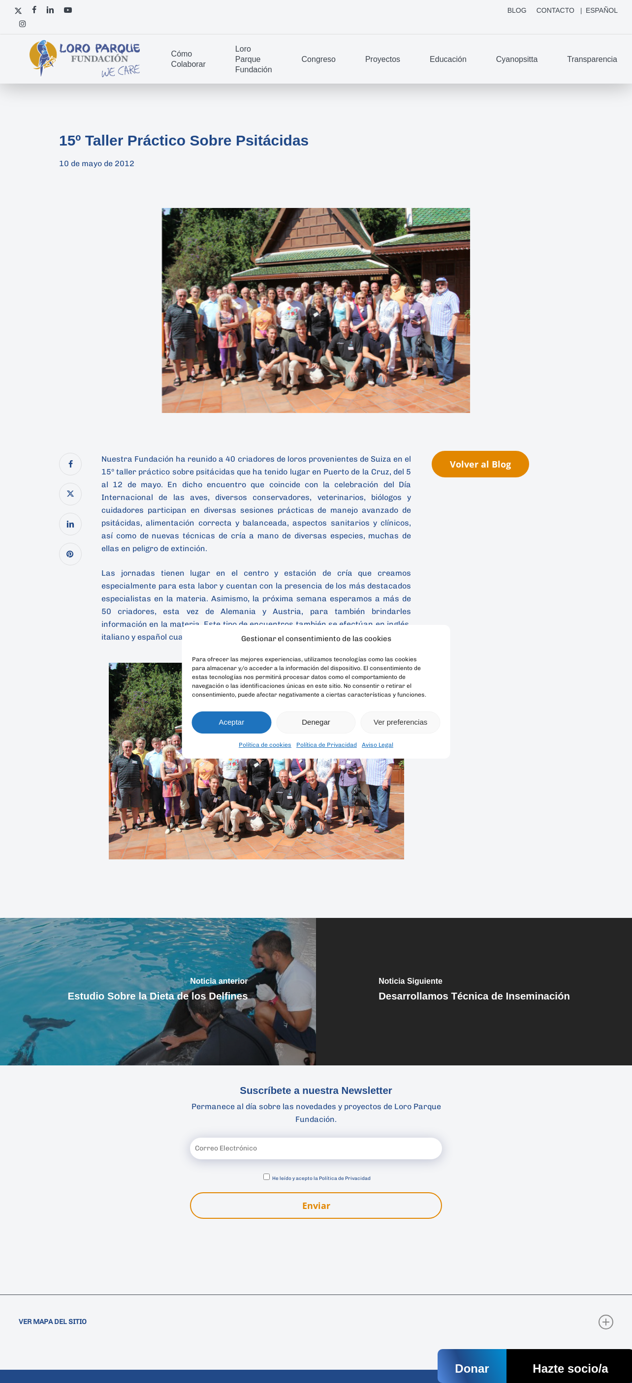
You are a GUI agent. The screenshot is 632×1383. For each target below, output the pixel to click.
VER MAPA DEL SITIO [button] (316, 1322)
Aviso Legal (377, 744)
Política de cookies (265, 744)
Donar (472, 1368)
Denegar (316, 722)
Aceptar (231, 722)
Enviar (316, 1205)
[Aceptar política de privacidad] (266, 1177)
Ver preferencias (400, 722)
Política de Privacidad (326, 744)
